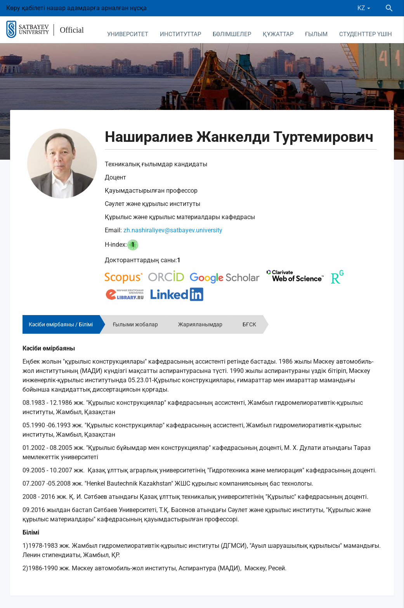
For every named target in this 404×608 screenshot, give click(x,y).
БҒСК (249, 324)
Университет (127, 34)
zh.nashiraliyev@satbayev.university (172, 230)
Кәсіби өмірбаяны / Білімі (61, 324)
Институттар (180, 34)
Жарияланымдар (200, 324)
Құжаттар (278, 34)
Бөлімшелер (232, 34)
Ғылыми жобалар (135, 324)
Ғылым (316, 34)
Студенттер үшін (365, 34)
